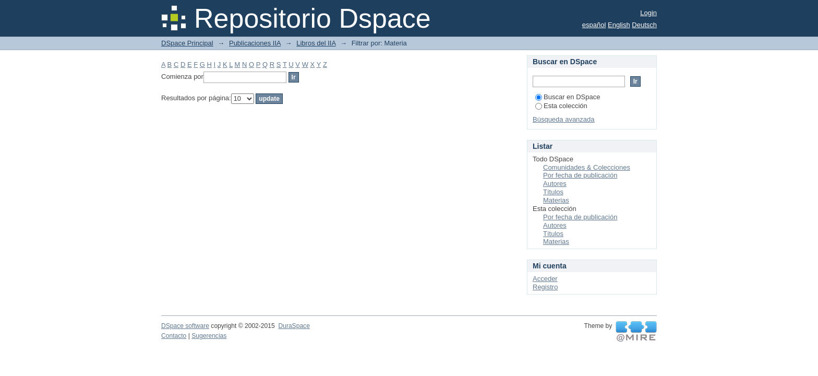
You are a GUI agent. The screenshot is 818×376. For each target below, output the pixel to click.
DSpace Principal (187, 43)
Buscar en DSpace (567, 97)
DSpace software (185, 326)
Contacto (173, 335)
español (594, 25)
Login (648, 13)
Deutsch (644, 25)
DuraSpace (293, 326)
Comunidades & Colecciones (586, 167)
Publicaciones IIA (255, 43)
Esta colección (561, 106)
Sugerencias (208, 335)
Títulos (553, 192)
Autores (555, 183)
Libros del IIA (315, 43)
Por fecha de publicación (580, 175)
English (619, 25)
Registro (545, 287)
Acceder (545, 279)
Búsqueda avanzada (564, 119)
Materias (556, 200)
